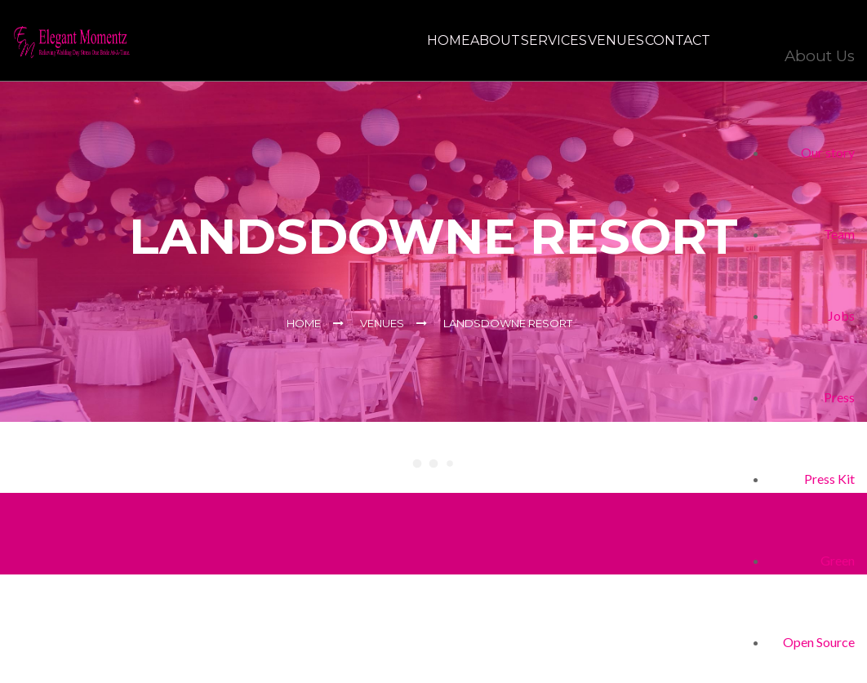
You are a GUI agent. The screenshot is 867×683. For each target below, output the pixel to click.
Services (515, 40)
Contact (669, 40)
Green (837, 560)
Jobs (841, 315)
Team (839, 234)
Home (377, 40)
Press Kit (829, 478)
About (440, 40)
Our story (828, 152)
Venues (592, 40)
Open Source (819, 642)
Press (839, 397)
